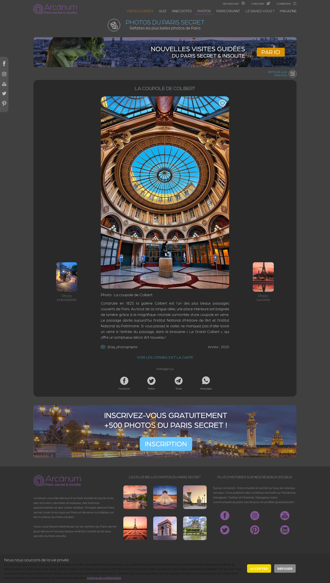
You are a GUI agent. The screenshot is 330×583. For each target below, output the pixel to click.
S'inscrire (260, 3)
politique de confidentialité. (104, 577)
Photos (204, 11)
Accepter (259, 568)
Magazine (288, 11)
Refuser (285, 568)
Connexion (287, 3)
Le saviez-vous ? (260, 11)
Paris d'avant (228, 11)
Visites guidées (140, 11)
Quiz (162, 11)
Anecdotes (182, 11)
